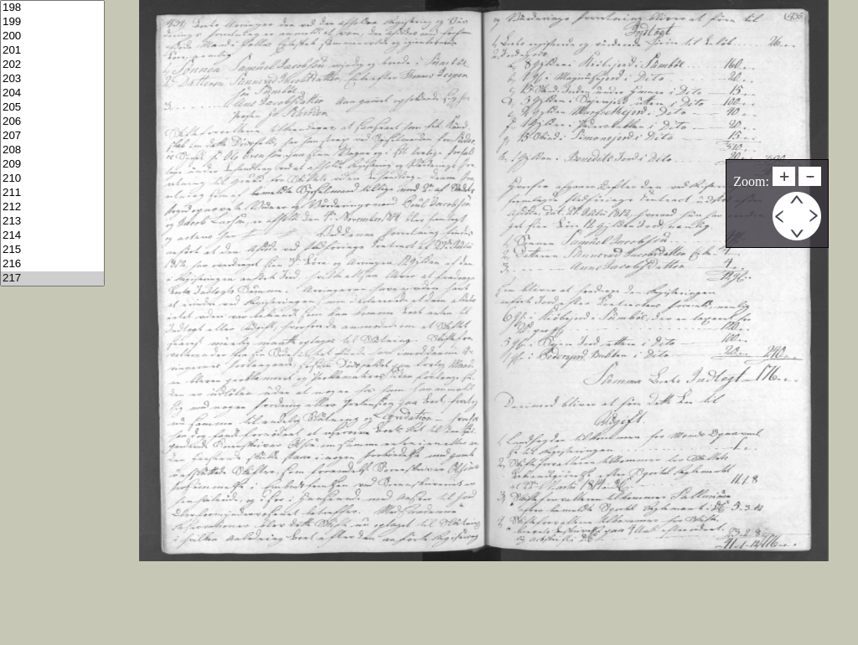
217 (52, 278)
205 (52, 108)
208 (52, 150)
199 (52, 22)
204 (52, 93)
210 (52, 179)
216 (52, 264)
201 (52, 51)
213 (52, 221)
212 (52, 207)
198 (52, 8)
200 (52, 36)
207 (52, 136)
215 (52, 250)
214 (52, 236)
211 (52, 193)
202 (52, 65)
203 (52, 79)
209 (52, 164)
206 (52, 122)
